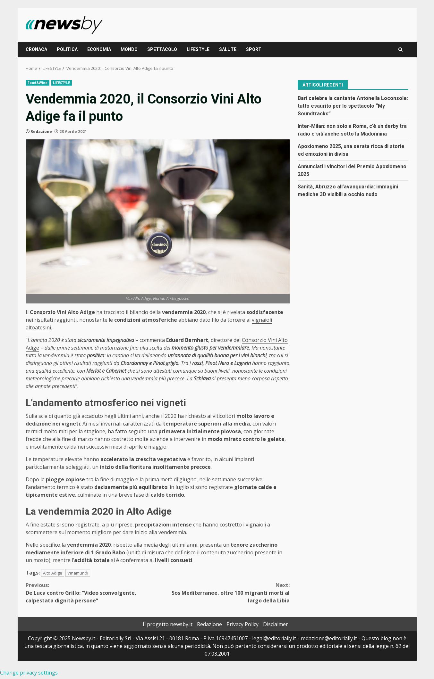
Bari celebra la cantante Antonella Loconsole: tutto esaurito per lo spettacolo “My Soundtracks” (353, 106)
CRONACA (36, 49)
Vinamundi (77, 573)
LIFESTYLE (198, 49)
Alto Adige (52, 573)
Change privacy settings (29, 672)
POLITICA (67, 49)
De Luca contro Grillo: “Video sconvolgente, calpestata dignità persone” (92, 592)
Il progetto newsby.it (167, 624)
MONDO (129, 49)
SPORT (253, 49)
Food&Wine (38, 82)
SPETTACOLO (162, 49)
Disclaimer (275, 624)
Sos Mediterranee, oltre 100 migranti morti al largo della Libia (223, 592)
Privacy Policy (242, 624)
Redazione (41, 131)
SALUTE (227, 49)
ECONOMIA (99, 49)
